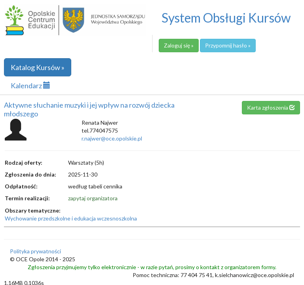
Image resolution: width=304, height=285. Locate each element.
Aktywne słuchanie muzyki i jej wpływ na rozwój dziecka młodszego (89, 109)
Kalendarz (30, 85)
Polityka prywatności (35, 251)
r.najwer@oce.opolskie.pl (112, 138)
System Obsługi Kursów (226, 17)
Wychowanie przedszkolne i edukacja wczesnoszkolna (71, 218)
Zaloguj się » (179, 45)
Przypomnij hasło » (228, 45)
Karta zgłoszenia (271, 107)
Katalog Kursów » (38, 67)
